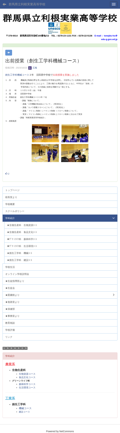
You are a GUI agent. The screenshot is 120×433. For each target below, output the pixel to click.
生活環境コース (27, 387)
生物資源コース (27, 374)
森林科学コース (27, 384)
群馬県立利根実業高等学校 (27, 4)
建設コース (24, 412)
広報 (32, 67)
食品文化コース (27, 377)
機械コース (25, 408)
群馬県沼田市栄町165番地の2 (34, 35)
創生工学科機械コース (17, 74)
